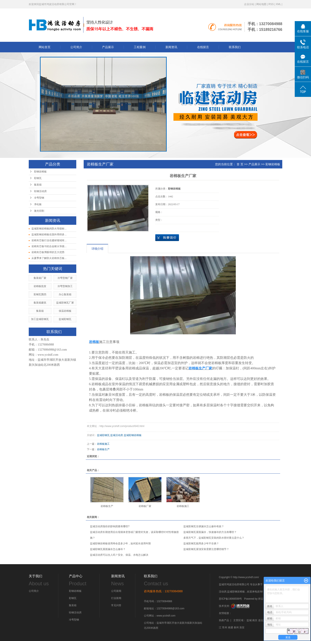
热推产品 (224, 620)
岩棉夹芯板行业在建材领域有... (49, 240)
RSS (271, 4)
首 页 (240, 164)
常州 (224, 627)
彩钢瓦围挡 (40, 294)
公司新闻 (116, 591)
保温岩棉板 (65, 310)
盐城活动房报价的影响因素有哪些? (110, 526)
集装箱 (38, 184)
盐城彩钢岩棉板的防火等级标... (49, 228)
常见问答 (116, 605)
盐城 (249, 620)
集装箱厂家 (40, 277)
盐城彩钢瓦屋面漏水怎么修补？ (107, 549)
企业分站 (249, 4)
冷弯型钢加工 (65, 286)
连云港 (262, 620)
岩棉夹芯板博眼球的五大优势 (47, 252)
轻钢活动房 (40, 191)
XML (278, 4)
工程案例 (140, 47)
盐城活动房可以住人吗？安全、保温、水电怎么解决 (119, 554)
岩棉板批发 (40, 286)
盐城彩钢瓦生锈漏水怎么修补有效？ (203, 526)
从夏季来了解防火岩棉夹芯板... (49, 258)
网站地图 (261, 4)
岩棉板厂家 (145, 506)
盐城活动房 (116, 435)
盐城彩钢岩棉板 (133, 435)
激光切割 (39, 210)
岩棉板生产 (103, 449)
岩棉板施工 (103, 443)
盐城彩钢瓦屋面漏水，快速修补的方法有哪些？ (210, 532)
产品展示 (108, 47)
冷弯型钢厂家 (65, 277)
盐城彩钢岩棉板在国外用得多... (49, 234)
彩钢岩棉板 (40, 171)
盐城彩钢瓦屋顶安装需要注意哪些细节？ (206, 549)
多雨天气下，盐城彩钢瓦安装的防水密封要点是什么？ (213, 537)
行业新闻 (116, 598)
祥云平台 (263, 598)
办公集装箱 (65, 294)
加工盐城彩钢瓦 (40, 319)
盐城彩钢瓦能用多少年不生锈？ (201, 543)
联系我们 (235, 47)
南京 (254, 620)
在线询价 (167, 237)
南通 (230, 627)
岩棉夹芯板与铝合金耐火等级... (49, 246)
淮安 (241, 627)
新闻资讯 (171, 47)
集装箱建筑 (40, 302)
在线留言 (203, 47)
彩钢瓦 (38, 178)
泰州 (236, 627)
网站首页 (44, 47)
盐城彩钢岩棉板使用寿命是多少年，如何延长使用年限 (120, 543)
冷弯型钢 (39, 197)
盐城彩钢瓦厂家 (65, 302)
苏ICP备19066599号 (230, 598)
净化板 (38, 204)
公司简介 (76, 47)
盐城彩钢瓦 (65, 319)
